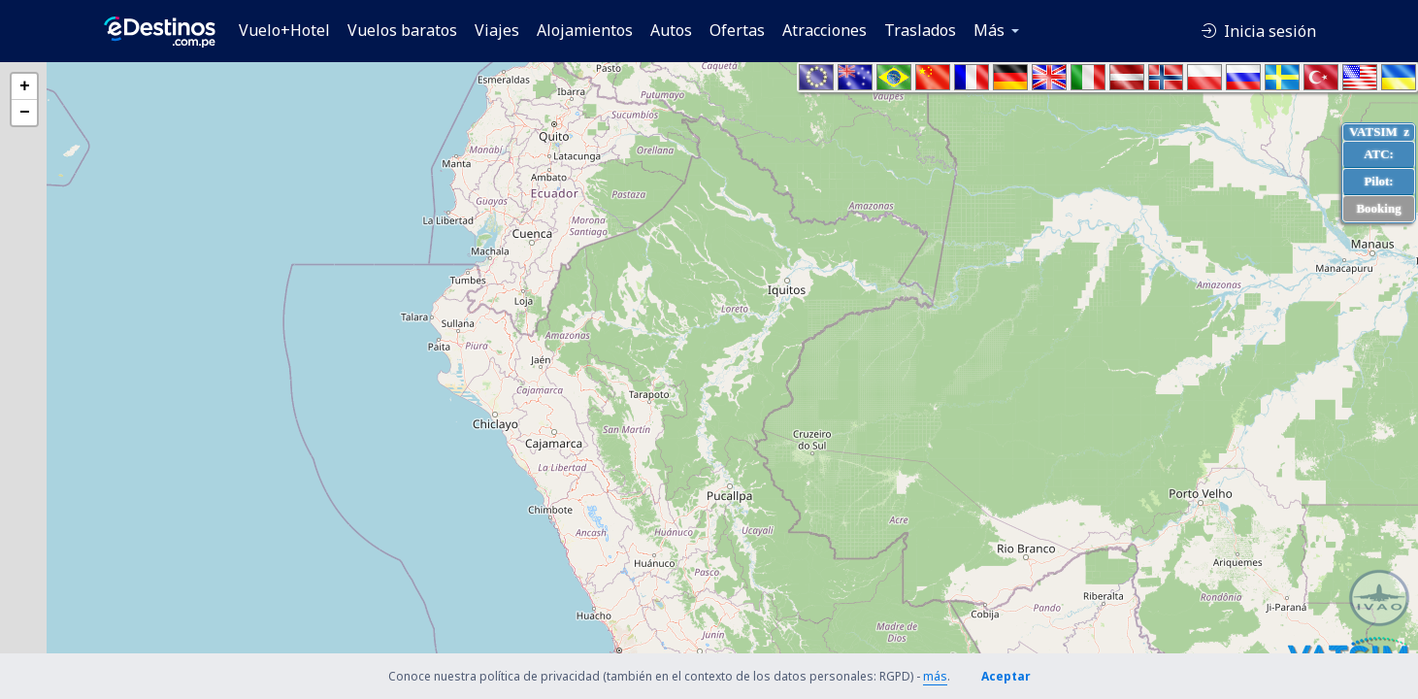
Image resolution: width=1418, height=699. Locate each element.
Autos (671, 30)
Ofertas (737, 30)
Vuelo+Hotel (284, 30)
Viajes (497, 30)
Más (989, 30)
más (935, 676)
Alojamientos (585, 30)
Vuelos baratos (402, 30)
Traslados (920, 30)
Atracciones (824, 30)
